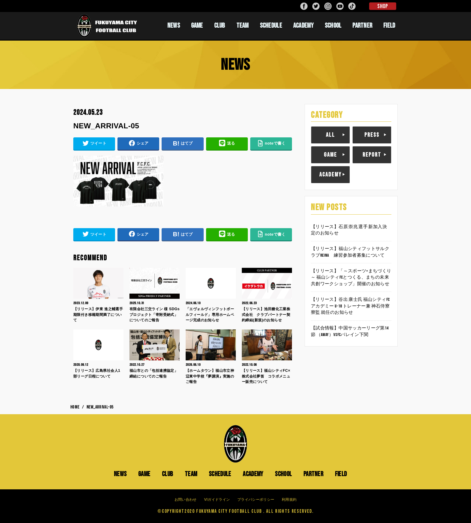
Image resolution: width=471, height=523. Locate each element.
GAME (197, 25)
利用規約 (289, 499)
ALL (330, 135)
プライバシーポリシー (255, 499)
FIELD (389, 25)
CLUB (219, 25)
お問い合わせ (186, 499)
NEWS (173, 25)
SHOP (382, 6)
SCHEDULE (271, 25)
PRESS (371, 135)
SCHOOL (333, 25)
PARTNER (362, 25)
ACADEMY (303, 25)
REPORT (372, 154)
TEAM (242, 25)
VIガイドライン (217, 499)
